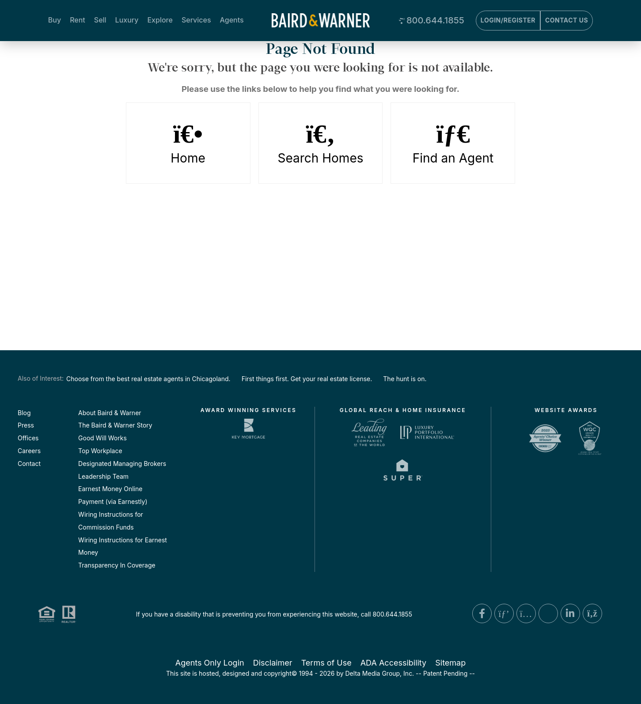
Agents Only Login (209, 662)
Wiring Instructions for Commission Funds (110, 521)
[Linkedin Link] (570, 613)
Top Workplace (100, 450)
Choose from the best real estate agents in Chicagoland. (148, 378)
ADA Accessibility (393, 662)
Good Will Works (102, 438)
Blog (24, 412)
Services (196, 19)
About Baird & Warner (109, 412)
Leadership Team (103, 476)
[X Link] (548, 613)
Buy (54, 19)
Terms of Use (326, 662)
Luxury (127, 19)
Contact (29, 463)
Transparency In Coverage (117, 565)
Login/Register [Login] (508, 20)
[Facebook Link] (482, 613)
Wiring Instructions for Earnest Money (122, 546)
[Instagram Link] (526, 613)
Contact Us (566, 20)
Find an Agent (453, 143)
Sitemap (450, 662)
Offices (28, 438)
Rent (77, 19)
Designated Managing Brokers (122, 463)
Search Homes (321, 143)
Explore (159, 19)
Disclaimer (272, 662)
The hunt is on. (404, 378)
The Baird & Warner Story (115, 425)
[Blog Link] (592, 613)
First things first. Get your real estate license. (307, 378)
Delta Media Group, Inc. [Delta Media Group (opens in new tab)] (379, 673)
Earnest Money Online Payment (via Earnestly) (112, 495)
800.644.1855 (435, 20)
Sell (100, 19)
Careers (29, 450)
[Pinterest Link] (504, 613)
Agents (232, 19)
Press (26, 425)
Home (188, 143)
